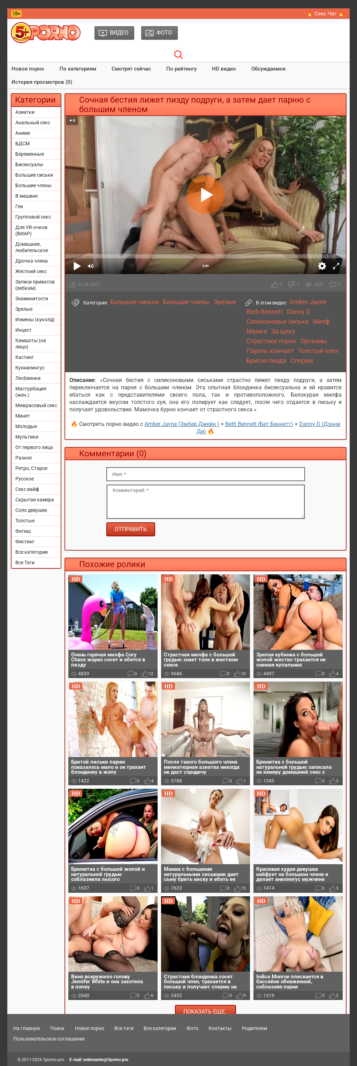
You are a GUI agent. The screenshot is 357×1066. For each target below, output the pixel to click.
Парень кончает (270, 350)
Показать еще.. (205, 1011)
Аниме (22, 133)
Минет (22, 416)
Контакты (219, 1028)
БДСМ (22, 143)
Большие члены (33, 185)
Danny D (298, 311)
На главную (26, 1028)
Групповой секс (33, 217)
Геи (19, 206)
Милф (321, 321)
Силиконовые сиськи (277, 321)
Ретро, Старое (31, 468)
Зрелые (23, 309)
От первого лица (34, 447)
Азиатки (25, 112)
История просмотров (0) (42, 82)
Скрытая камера (34, 499)
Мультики (26, 437)
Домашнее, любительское (31, 247)
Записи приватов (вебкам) (35, 285)
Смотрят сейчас (131, 69)
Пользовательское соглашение (49, 1039)
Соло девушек (31, 510)
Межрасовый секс (36, 405)
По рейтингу (181, 69)
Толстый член (318, 350)
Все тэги (124, 1028)
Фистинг (25, 541)
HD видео (224, 69)
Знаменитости (31, 298)
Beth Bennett (264, 311)
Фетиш (23, 531)
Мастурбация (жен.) (30, 392)
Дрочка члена (31, 261)
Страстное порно (271, 341)
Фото (192, 1028)
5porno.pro (53, 1059)
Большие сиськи (34, 175)
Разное (23, 458)
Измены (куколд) (35, 319)
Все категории (31, 552)
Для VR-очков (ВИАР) (31, 230)
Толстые (25, 520)
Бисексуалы (29, 164)
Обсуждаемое (268, 69)
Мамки (256, 331)
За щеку (283, 331)
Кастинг (24, 357)
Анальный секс (32, 122)
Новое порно (28, 69)
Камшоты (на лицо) (30, 344)
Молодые (26, 426)
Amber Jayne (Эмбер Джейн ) (181, 424)
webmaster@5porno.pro (105, 1059)
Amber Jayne (308, 302)
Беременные (29, 154)
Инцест (23, 330)
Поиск (57, 1028)
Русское (24, 478)
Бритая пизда (266, 360)
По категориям (78, 69)
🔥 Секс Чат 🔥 (325, 13)
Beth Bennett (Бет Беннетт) (259, 424)
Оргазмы (314, 341)
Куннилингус (30, 367)
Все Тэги (25, 562)
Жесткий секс (31, 271)
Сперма (301, 360)
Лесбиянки (27, 378)
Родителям (254, 1028)
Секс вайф (27, 489)
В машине (26, 196)
